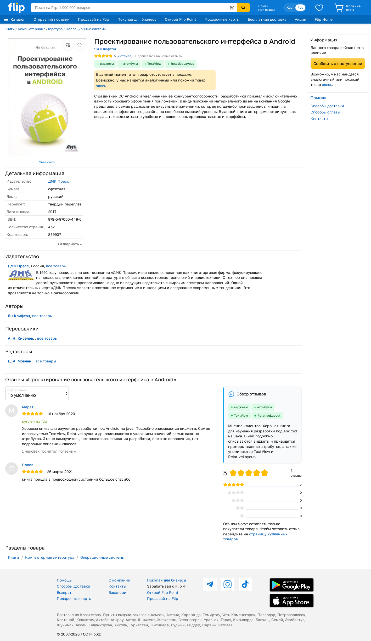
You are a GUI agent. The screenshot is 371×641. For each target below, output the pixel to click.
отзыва (124, 56)
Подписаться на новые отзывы (159, 56)
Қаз (289, 7)
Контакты (319, 118)
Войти (263, 6)
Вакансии (117, 592)
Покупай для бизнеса (136, 19)
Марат (27, 407)
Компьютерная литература (40, 29)
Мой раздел (266, 9)
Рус (300, 7)
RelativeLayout (182, 64)
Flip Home (324, 19)
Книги (9, 29)
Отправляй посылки (51, 19)
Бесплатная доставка (267, 19)
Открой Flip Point (180, 19)
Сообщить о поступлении (337, 63)
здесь (101, 86)
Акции (300, 19)
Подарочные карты (222, 19)
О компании (119, 580)
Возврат (64, 592)
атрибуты (130, 64)
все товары (56, 266)
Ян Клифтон (105, 49)
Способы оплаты (325, 112)
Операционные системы (86, 29)
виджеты (107, 64)
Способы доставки (327, 106)
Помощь (64, 580)
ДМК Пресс (58, 181)
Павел (27, 465)
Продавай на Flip (93, 19)
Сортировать (17, 390)
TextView (154, 64)
